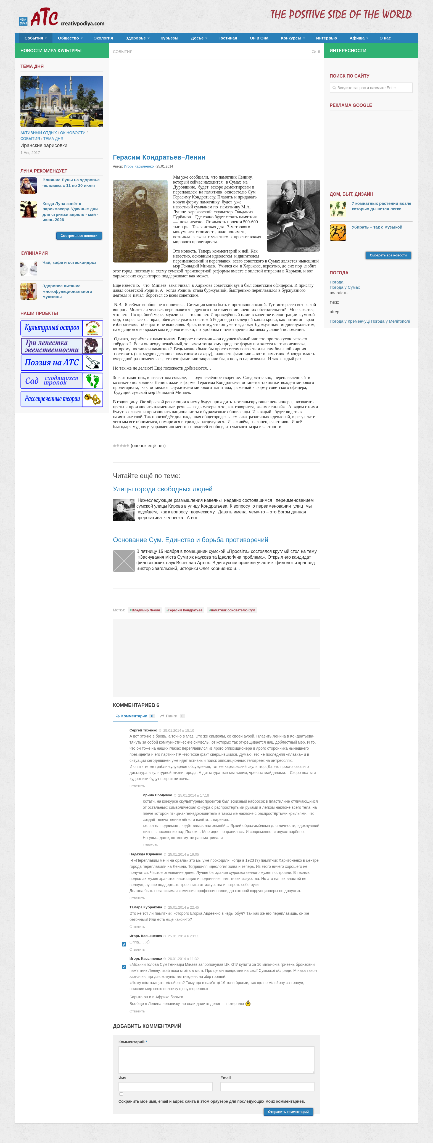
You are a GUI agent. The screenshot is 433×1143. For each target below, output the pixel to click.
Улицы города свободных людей (171, 491)
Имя (122, 1081)
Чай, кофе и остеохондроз (69, 266)
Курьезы (152, 40)
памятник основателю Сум (233, 614)
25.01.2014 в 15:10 (178, 733)
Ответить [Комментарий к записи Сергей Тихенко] (137, 789)
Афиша (312, 40)
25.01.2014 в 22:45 (183, 910)
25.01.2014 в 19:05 (183, 857)
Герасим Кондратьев (185, 614)
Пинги (172, 719)
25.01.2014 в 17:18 (193, 799)
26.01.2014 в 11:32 (183, 962)
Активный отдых (38, 136)
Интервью (286, 40)
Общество (63, 40)
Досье (174, 40)
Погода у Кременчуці (350, 324)
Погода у (345, 290)
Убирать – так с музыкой (377, 230)
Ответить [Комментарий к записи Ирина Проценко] (150, 848)
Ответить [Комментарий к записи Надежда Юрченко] (137, 901)
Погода (336, 285)
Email (225, 1081)
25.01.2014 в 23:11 (183, 939)
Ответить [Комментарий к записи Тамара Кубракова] (137, 930)
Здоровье (122, 40)
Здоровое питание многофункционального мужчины (67, 295)
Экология (94, 40)
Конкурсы (255, 40)
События (32, 40)
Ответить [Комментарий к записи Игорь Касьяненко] (137, 952)
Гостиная (201, 40)
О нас (337, 40)
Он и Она (228, 40)
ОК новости (73, 136)
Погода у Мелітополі (390, 324)
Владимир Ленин (146, 614)
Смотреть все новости (79, 239)
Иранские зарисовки (43, 149)
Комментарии (135, 719)
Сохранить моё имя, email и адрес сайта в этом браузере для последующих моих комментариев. (211, 1104)
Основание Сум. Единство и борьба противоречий (203, 543)
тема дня (53, 142)
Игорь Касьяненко (138, 170)
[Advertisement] (216, 107)
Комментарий (132, 1045)
